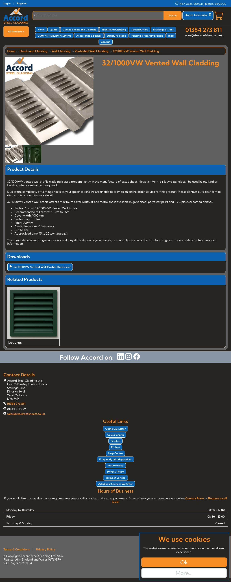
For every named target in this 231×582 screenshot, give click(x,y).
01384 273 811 (203, 29)
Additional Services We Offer (115, 484)
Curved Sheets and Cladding (79, 29)
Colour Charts (115, 434)
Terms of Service (115, 477)
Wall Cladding (60, 51)
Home (41, 29)
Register (22, 3)
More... (184, 573)
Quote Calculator (198, 15)
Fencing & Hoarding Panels (147, 35)
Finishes (115, 441)
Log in (6, 3)
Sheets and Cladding (114, 29)
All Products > (16, 31)
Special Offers (139, 29)
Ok (184, 562)
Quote (53, 29)
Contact (105, 41)
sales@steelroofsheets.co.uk (204, 35)
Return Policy (115, 465)
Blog (171, 35)
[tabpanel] (115, 222)
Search (173, 15)
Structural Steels (116, 35)
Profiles (115, 447)
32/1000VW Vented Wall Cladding (135, 51)
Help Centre (115, 453)
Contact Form (194, 498)
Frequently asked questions (115, 459)
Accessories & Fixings (88, 35)
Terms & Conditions (16, 549)
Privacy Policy (115, 471)
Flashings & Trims (163, 29)
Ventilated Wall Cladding (91, 51)
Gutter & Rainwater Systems (54, 35)
